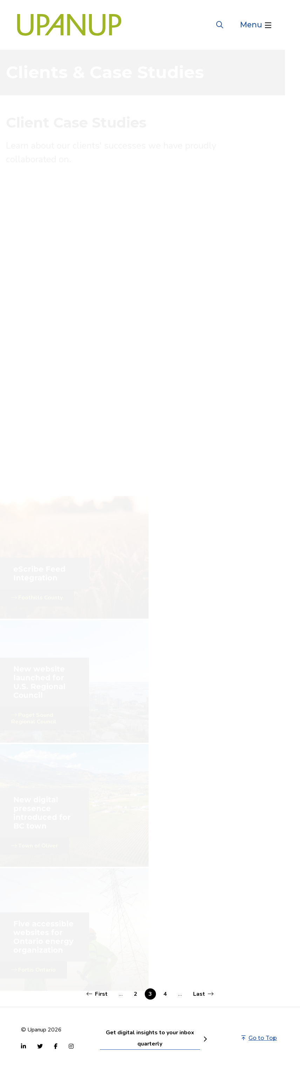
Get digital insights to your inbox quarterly (150, 1038)
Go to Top (259, 1038)
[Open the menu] (255, 25)
